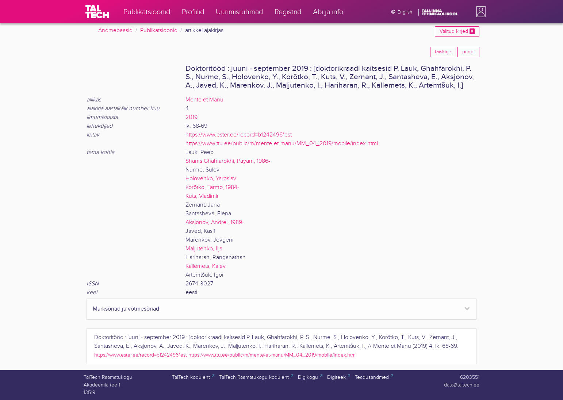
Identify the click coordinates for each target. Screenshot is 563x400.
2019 (191, 117)
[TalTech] (97, 12)
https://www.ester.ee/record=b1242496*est (238, 134)
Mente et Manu (204, 99)
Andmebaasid (115, 30)
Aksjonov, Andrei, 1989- (214, 222)
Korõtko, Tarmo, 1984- (212, 187)
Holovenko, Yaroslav (210, 178)
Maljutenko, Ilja (203, 248)
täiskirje (443, 52)
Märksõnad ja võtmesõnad (126, 308)
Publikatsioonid (158, 30)
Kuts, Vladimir (202, 196)
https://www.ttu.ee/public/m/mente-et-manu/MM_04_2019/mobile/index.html (281, 143)
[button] (479, 11)
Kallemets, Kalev (205, 266)
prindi (468, 52)
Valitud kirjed (457, 31)
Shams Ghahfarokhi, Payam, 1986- (227, 161)
